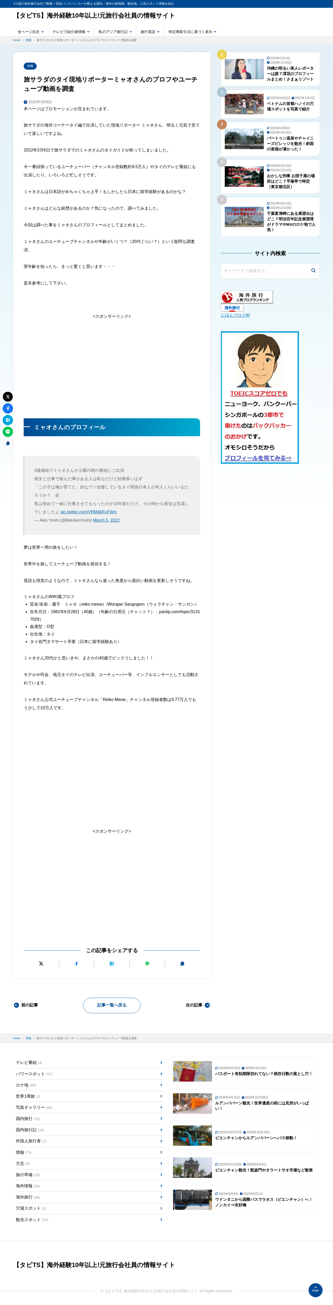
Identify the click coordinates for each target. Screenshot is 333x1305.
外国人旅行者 (31, 1141)
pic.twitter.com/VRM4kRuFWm (89, 512)
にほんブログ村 (235, 315)
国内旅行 (28, 1119)
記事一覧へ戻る (111, 1005)
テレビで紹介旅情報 (69, 32)
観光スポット (32, 1220)
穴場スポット (31, 1209)
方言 (23, 1164)
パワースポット (34, 1074)
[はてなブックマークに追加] (112, 964)
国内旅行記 (30, 1130)
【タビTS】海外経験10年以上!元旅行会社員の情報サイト (94, 15)
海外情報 (28, 1186)
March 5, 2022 (106, 520)
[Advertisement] (112, 365)
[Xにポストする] (41, 964)
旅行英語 (148, 32)
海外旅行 (28, 1198)
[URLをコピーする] (182, 964)
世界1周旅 (28, 1096)
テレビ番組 (29, 1063)
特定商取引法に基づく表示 (190, 32)
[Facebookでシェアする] (76, 964)
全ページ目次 (29, 32)
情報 (30, 66)
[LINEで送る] (147, 964)
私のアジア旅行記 (113, 32)
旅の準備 (28, 1175)
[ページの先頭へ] (316, 1290)
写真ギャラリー (34, 1108)
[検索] (313, 271)
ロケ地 (26, 1085)
